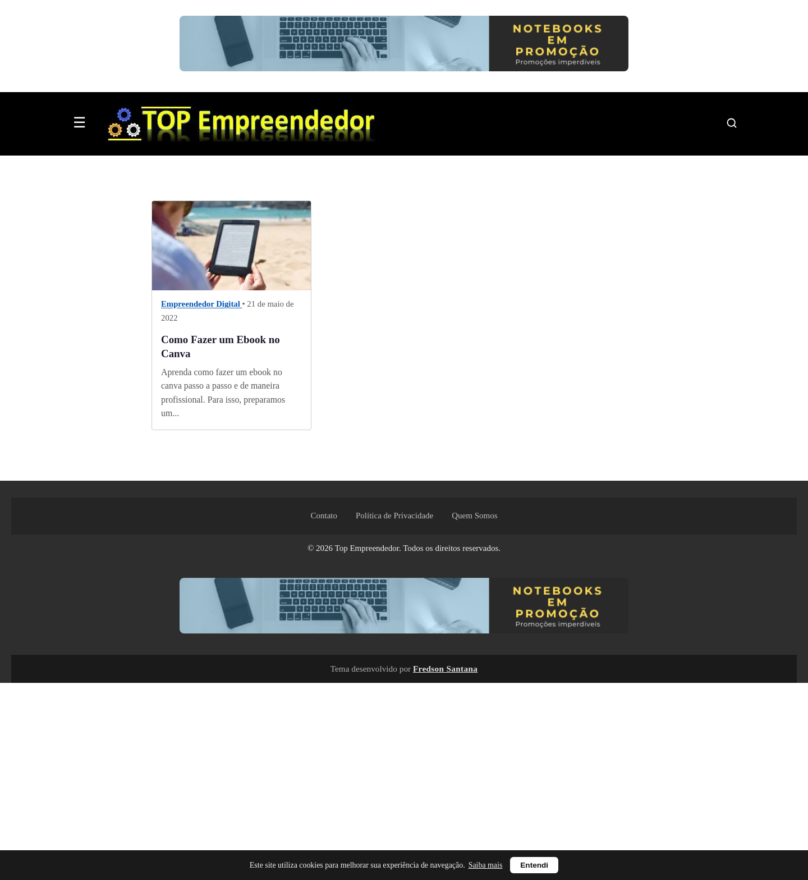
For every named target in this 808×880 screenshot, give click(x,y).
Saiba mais (486, 865)
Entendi (534, 865)
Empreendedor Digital (201, 304)
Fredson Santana (445, 668)
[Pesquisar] (732, 123)
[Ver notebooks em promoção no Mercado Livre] (404, 46)
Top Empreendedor (367, 548)
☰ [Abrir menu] (79, 122)
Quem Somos (474, 515)
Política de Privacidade (394, 515)
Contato (323, 515)
